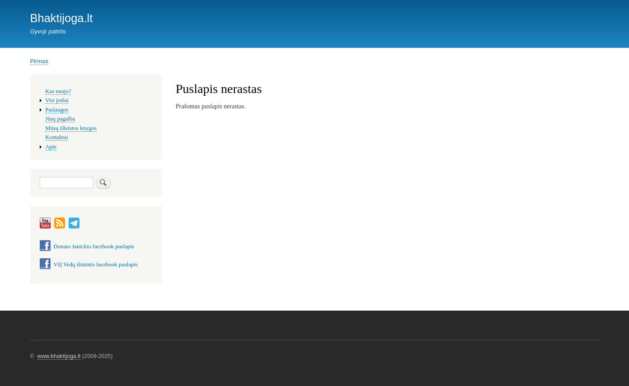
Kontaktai (56, 137)
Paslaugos (56, 110)
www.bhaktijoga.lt (59, 356)
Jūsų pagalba (60, 119)
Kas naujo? (58, 91)
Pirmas (39, 61)
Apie (50, 147)
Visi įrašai (56, 100)
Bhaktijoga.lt (61, 18)
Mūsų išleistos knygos (71, 128)
